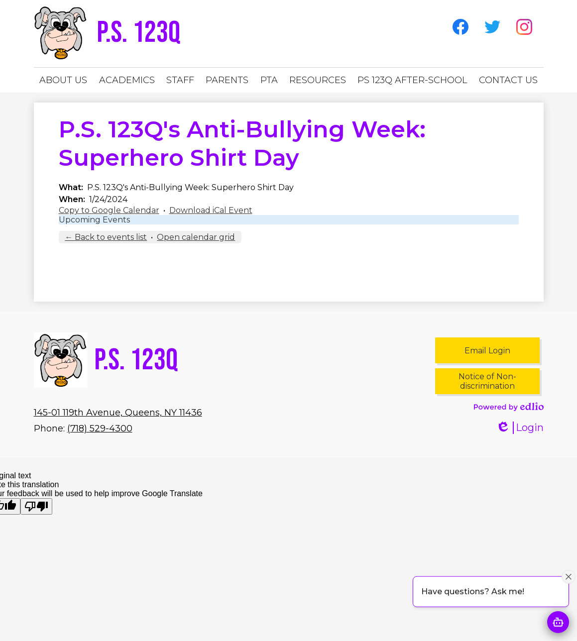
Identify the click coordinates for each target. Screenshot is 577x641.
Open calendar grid (196, 237)
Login (520, 428)
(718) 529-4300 (99, 428)
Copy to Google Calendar (109, 210)
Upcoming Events (94, 219)
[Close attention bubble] (569, 576)
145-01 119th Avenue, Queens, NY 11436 (118, 412)
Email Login (487, 350)
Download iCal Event (210, 210)
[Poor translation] (36, 506)
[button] (63, 80)
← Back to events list (106, 237)
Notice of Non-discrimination (487, 381)
